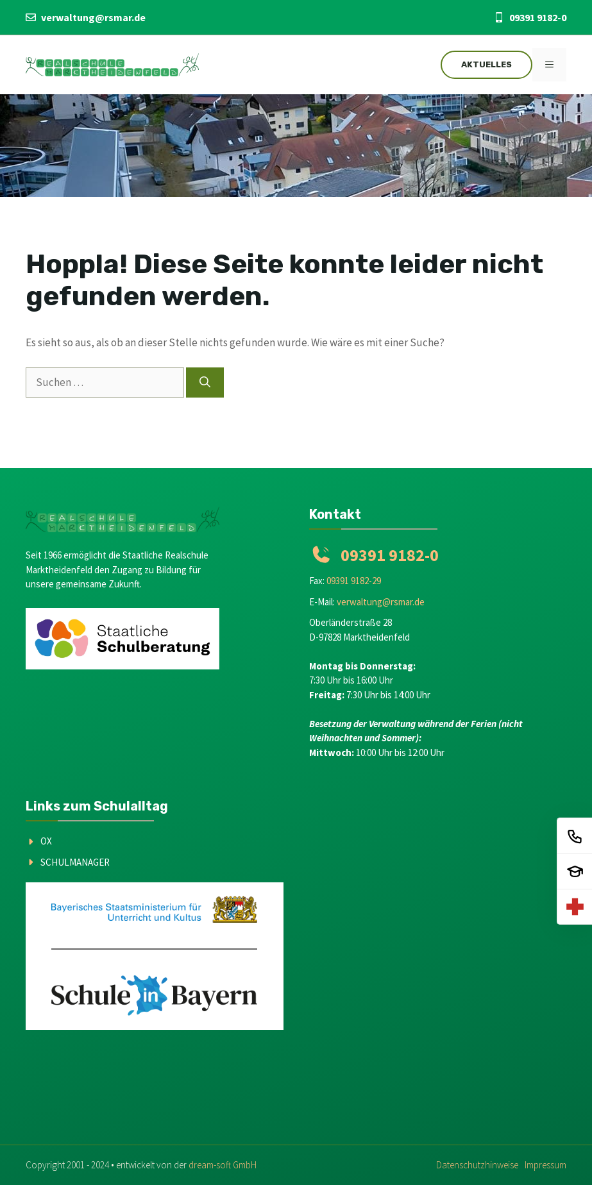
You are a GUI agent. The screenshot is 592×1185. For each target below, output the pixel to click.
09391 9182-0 (537, 17)
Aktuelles (486, 64)
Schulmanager (75, 862)
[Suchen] (205, 382)
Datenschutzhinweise (477, 1165)
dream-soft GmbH (223, 1165)
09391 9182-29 (353, 581)
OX (46, 841)
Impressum (545, 1165)
